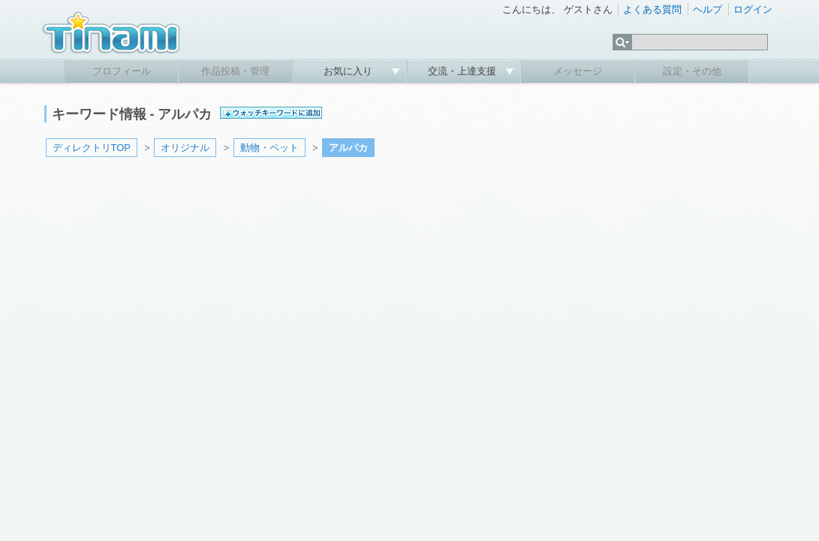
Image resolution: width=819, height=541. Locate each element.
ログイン (752, 9)
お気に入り (349, 71)
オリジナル (185, 147)
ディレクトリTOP (92, 147)
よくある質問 (652, 9)
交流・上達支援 (463, 71)
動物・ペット (269, 147)
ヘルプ (707, 9)
